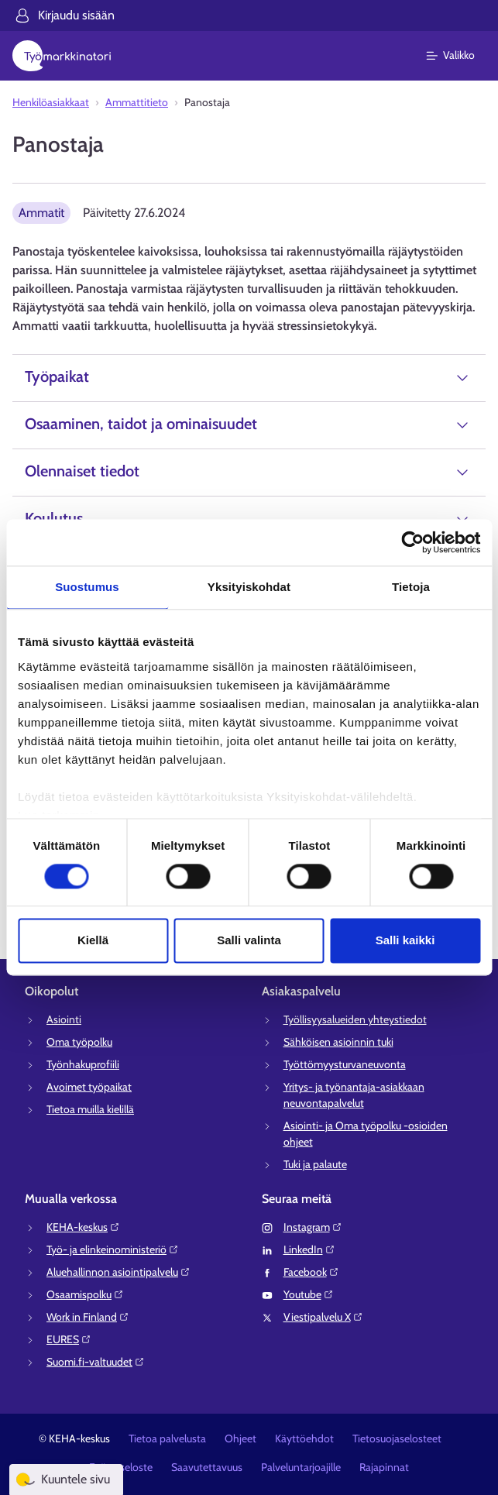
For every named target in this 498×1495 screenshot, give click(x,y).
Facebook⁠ (311, 1272)
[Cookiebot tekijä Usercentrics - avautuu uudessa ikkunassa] (412, 542)
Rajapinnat (384, 1467)
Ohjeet (240, 1438)
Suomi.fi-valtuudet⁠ (95, 1362)
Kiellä (92, 940)
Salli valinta (249, 940)
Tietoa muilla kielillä (90, 1109)
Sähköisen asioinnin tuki (338, 1042)
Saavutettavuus (206, 1467)
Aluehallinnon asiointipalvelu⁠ (118, 1272)
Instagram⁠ (312, 1227)
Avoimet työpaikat (89, 1087)
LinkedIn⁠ (309, 1249)
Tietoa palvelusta (167, 1438)
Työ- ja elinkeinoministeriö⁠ (112, 1249)
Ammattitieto (136, 102)
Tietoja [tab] (411, 586)
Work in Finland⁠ (87, 1317)
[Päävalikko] (459, 55)
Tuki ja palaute (315, 1164)
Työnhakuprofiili (82, 1064)
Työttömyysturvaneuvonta (344, 1064)
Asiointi (63, 1019)
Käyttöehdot (304, 1438)
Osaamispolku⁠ (85, 1294)
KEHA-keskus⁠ (83, 1227)
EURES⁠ (68, 1339)
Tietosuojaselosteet (396, 1438)
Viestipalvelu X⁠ (323, 1317)
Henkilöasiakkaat (50, 102)
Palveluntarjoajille (301, 1467)
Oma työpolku (79, 1042)
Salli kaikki (405, 940)
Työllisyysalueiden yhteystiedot (355, 1019)
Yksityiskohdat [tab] (249, 586)
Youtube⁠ (308, 1294)
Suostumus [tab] (87, 586)
